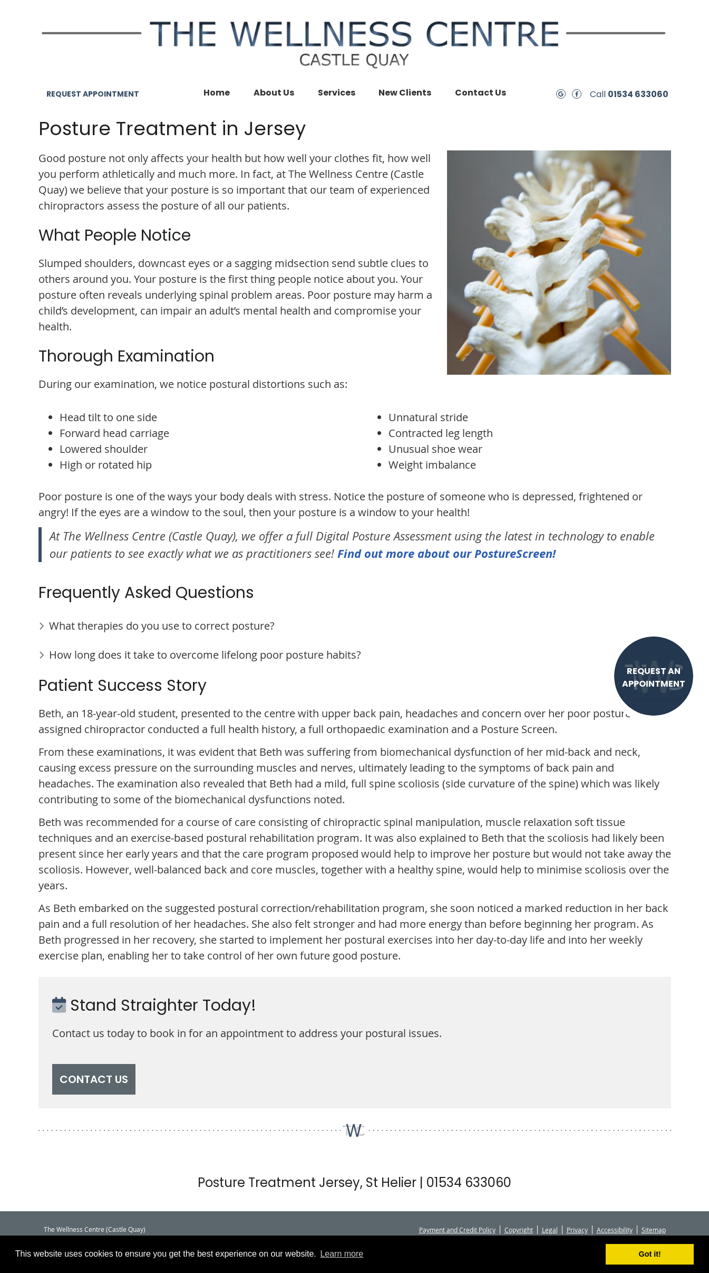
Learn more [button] (341, 1253)
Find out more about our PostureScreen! (446, 553)
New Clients (404, 93)
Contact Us (480, 93)
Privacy (577, 1230)
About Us (274, 93)
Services (336, 93)
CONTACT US (94, 1079)
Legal (550, 1230)
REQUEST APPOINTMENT (92, 94)
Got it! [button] (650, 1254)
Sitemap (654, 1230)
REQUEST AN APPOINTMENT (653, 677)
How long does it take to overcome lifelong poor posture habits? (205, 655)
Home (216, 93)
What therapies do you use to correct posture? (162, 626)
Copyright (518, 1230)
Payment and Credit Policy (457, 1230)
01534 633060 (638, 94)
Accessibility (615, 1230)
